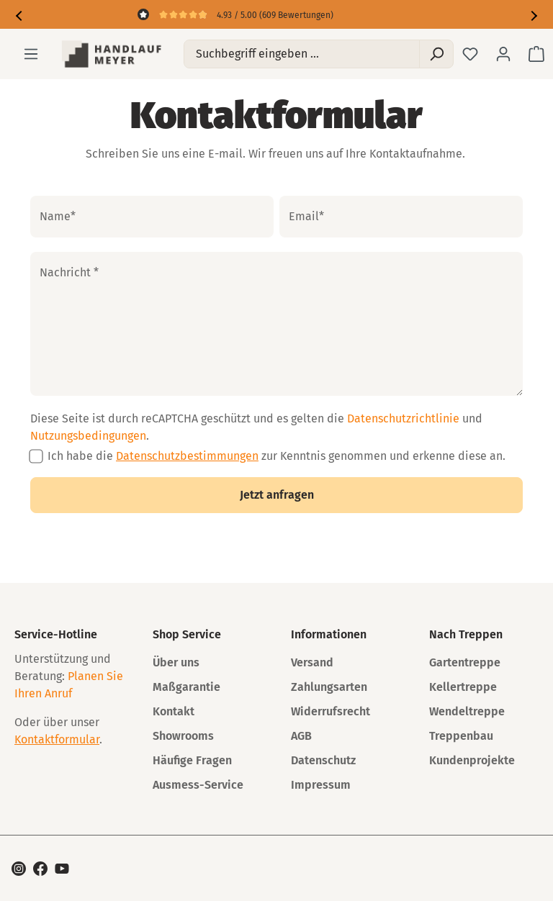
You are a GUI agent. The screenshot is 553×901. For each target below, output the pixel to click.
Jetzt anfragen (277, 495)
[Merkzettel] (470, 54)
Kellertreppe (463, 687)
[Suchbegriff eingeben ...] (302, 54)
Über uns (176, 662)
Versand (312, 662)
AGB (301, 736)
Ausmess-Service (198, 785)
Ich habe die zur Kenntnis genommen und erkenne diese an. (276, 456)
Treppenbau (461, 736)
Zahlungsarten (329, 687)
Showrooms (183, 736)
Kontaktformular (56, 739)
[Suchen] (436, 54)
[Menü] (31, 54)
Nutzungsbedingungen (88, 436)
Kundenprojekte (472, 760)
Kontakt (173, 711)
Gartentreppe (464, 662)
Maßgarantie (186, 687)
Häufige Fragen (192, 760)
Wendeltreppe (467, 711)
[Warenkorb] (536, 54)
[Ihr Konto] (503, 54)
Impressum (321, 785)
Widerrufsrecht (330, 711)
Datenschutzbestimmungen (187, 456)
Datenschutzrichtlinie (403, 418)
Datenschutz (323, 760)
